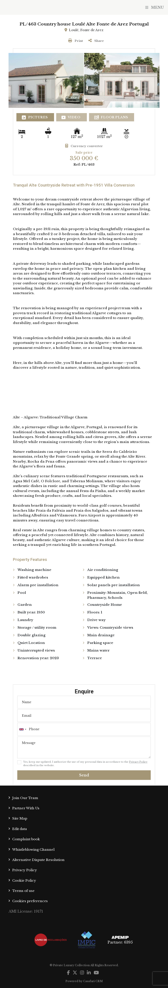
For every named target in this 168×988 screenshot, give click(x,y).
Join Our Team (25, 798)
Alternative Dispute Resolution (38, 860)
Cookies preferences (30, 901)
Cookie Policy (24, 880)
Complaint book (26, 839)
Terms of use (23, 891)
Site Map (19, 818)
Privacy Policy (138, 761)
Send (84, 775)
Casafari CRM (93, 981)
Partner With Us (25, 808)
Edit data (19, 829)
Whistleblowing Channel (33, 849)
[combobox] (84, 729)
